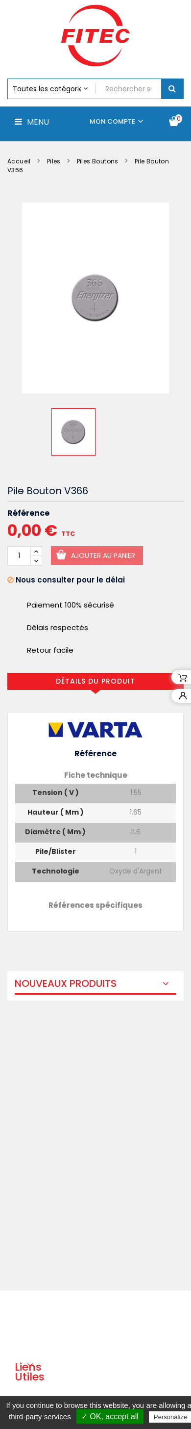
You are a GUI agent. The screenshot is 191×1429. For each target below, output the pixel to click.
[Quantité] (19, 556)
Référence (28, 513)
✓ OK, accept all (110, 1416)
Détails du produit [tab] (95, 681)
